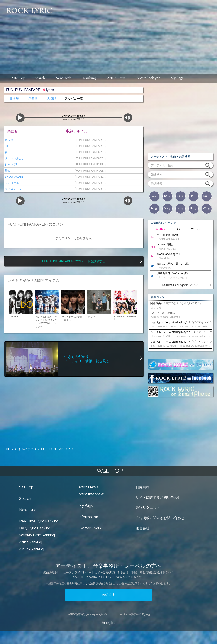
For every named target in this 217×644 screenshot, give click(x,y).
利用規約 (142, 487)
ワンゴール (11, 182)
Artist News (88, 487)
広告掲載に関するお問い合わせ (160, 518)
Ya (180, 208)
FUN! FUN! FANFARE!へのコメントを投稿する (73, 261)
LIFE (7, 146)
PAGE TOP (108, 470)
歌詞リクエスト (148, 508)
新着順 (32, 98)
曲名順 (14, 98)
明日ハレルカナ (14, 158)
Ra (193, 208)
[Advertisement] (136, 34)
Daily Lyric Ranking (34, 528)
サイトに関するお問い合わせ (158, 497)
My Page (85, 505)
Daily (179, 229)
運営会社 (142, 528)
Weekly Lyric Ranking (37, 535)
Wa (206, 208)
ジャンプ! (10, 164)
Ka (167, 196)
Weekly (195, 229)
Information (88, 517)
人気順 (51, 98)
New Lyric (27, 510)
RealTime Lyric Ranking (38, 521)
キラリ (8, 140)
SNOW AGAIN (13, 176)
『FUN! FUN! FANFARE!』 (89, 140)
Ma (167, 208)
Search (25, 498)
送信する (108, 595)
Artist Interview (91, 494)
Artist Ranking (30, 542)
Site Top (26, 487)
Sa (180, 196)
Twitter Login (89, 528)
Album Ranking (31, 549)
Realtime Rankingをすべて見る (180, 285)
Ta (193, 196)
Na (206, 196)
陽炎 (7, 170)
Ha (154, 208)
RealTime (160, 229)
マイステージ (13, 188)
